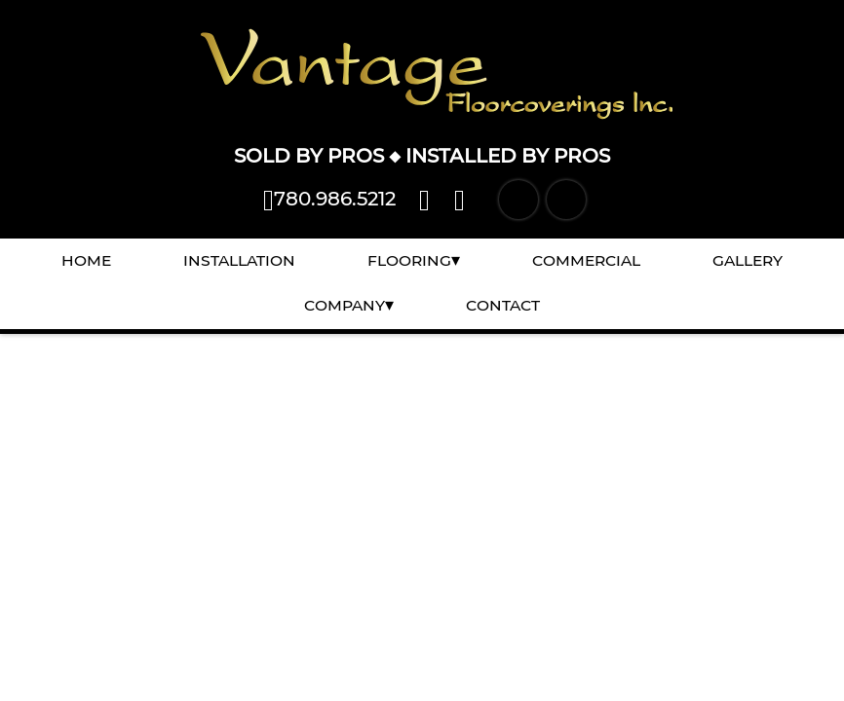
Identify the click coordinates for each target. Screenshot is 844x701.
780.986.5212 (329, 198)
